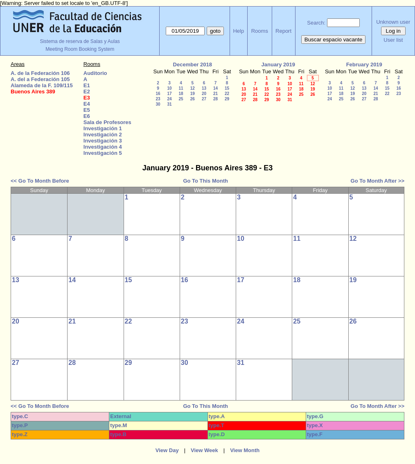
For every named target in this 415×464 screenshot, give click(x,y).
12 (192, 88)
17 (169, 93)
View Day (167, 450)
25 (180, 99)
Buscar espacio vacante (333, 39)
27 (204, 99)
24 (169, 99)
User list (393, 40)
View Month (244, 450)
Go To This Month (205, 181)
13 (204, 88)
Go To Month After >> (377, 181)
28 (215, 99)
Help (238, 31)
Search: (316, 23)
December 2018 (192, 64)
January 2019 (278, 64)
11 (180, 88)
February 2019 (364, 64)
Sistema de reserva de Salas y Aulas (80, 41)
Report (283, 31)
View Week (204, 450)
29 (227, 99)
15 (227, 88)
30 (158, 104)
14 (215, 88)
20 (204, 93)
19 (192, 93)
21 (215, 93)
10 (169, 88)
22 (227, 93)
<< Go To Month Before (40, 181)
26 (192, 99)
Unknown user (393, 22)
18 (180, 93)
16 (158, 93)
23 (158, 99)
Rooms (259, 31)
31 (169, 104)
